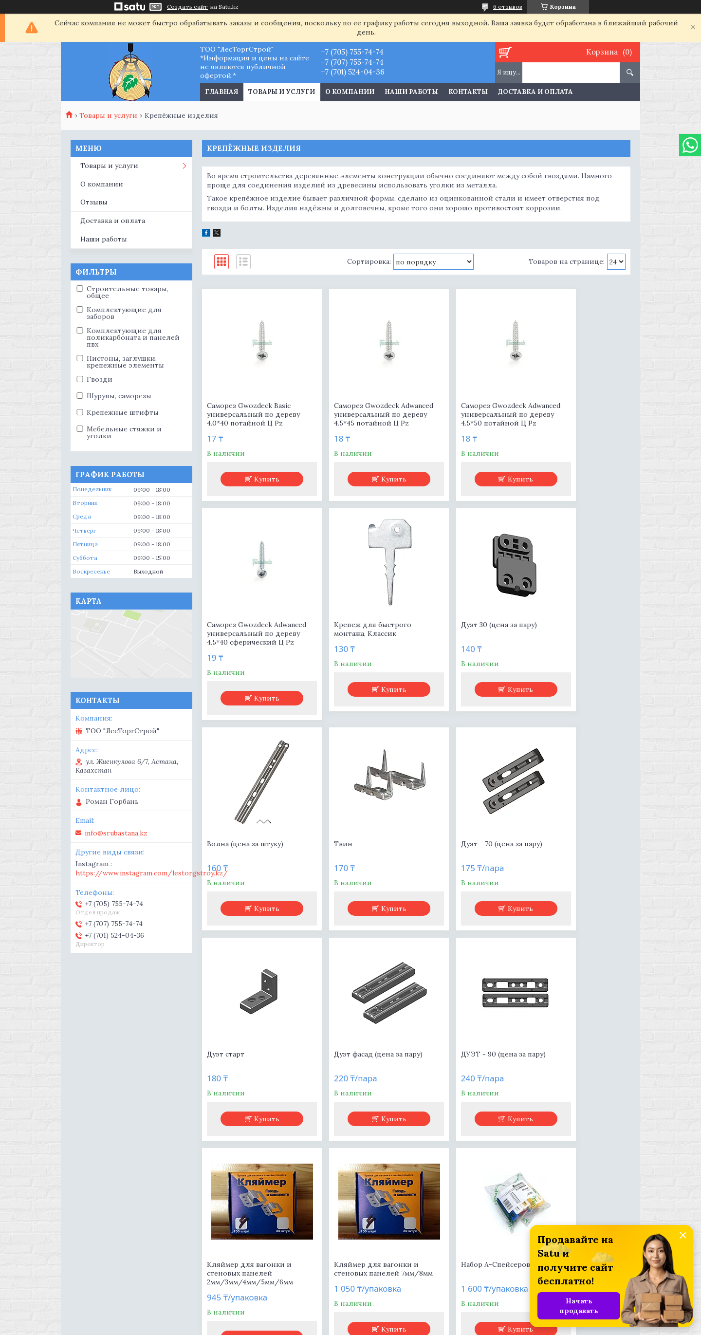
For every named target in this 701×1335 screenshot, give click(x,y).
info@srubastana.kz (116, 833)
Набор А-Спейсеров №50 (468, 1054)
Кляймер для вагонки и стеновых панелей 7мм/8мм (358, 1063)
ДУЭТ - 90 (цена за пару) (576, 843)
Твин (543, 633)
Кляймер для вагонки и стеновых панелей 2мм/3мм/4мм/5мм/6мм (250, 1063)
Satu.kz (396, 1316)
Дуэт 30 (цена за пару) (354, 633)
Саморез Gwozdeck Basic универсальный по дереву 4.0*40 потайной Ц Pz (249, 418)
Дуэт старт (334, 843)
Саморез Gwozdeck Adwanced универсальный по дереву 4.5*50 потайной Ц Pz (469, 418)
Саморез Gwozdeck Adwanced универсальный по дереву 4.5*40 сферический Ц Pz (579, 418)
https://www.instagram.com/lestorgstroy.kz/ (151, 873)
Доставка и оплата (535, 92)
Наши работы (411, 92)
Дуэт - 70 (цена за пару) (247, 843)
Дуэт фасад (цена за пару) (468, 843)
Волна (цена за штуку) (462, 633)
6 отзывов (507, 6)
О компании (349, 92)
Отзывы (94, 202)
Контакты (468, 92)
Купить (258, 487)
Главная (221, 92)
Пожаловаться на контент (385, 1325)
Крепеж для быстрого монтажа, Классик (245, 638)
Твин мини (553, 1054)
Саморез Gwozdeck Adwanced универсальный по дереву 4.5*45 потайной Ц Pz (361, 418)
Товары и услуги (281, 92)
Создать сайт (187, 6)
